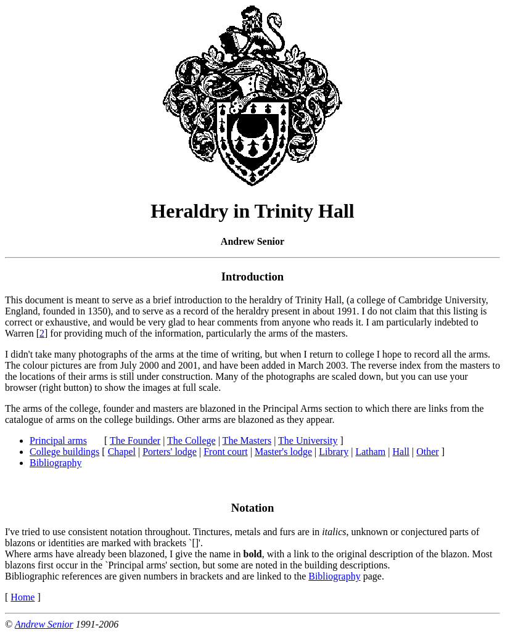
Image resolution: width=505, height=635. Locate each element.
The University (307, 440)
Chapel (122, 451)
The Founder (135, 440)
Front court (225, 451)
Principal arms (58, 440)
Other (427, 451)
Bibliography (55, 462)
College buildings (64, 451)
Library (333, 451)
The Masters (247, 440)
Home (22, 597)
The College (191, 440)
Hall (400, 451)
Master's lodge (283, 451)
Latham (370, 451)
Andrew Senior (44, 624)
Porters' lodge (169, 451)
